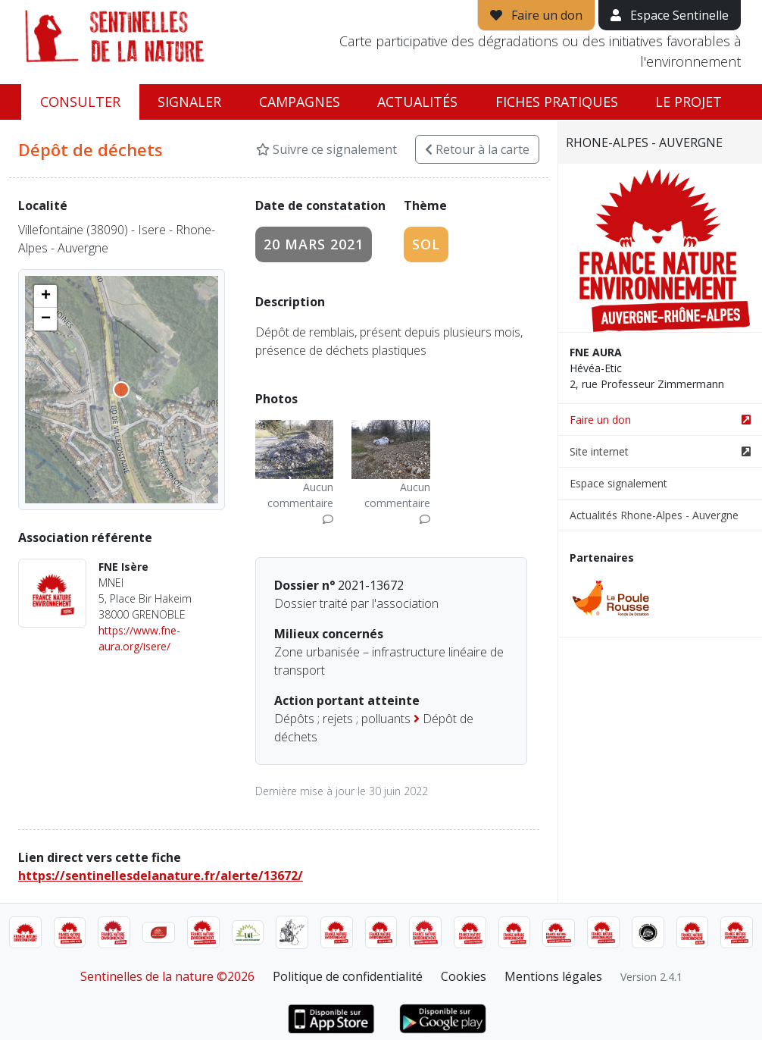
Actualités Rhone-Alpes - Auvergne (654, 515)
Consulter (80, 101)
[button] (45, 296)
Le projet (688, 101)
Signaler (189, 101)
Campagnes (299, 101)
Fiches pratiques (556, 101)
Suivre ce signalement (326, 149)
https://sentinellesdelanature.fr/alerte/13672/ (160, 875)
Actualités (417, 101)
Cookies (463, 976)
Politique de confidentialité (348, 976)
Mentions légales (553, 976)
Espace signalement (618, 483)
